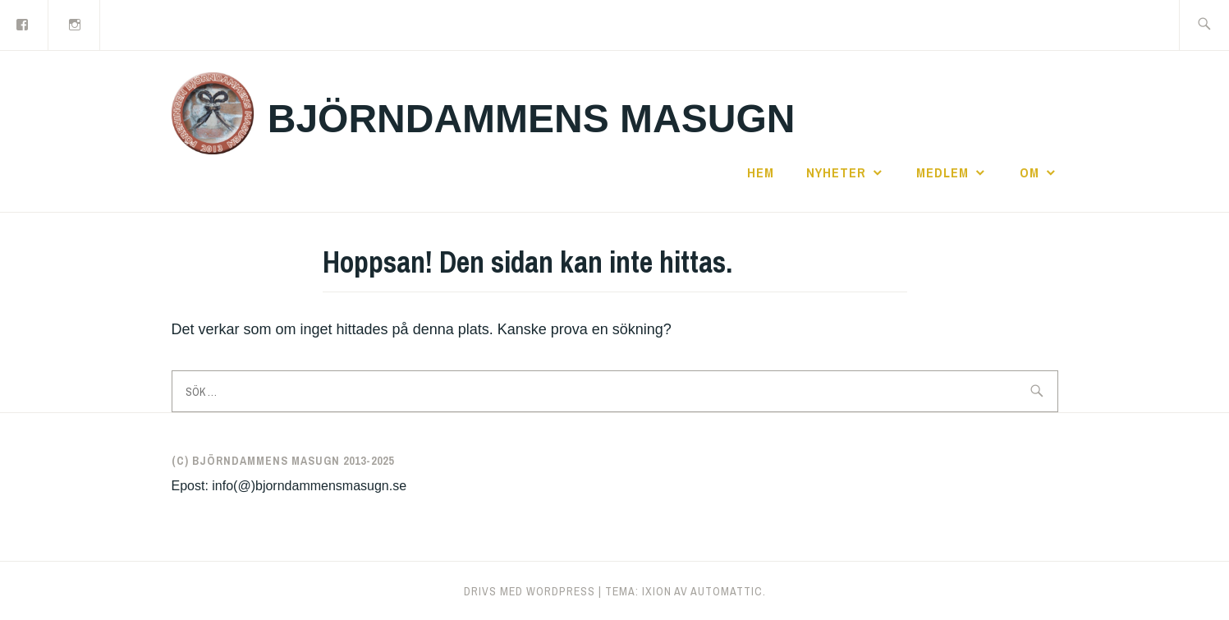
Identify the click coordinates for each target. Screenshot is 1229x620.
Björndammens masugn (532, 118)
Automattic (726, 591)
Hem (760, 172)
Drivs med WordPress (529, 591)
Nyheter (836, 172)
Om (1029, 172)
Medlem (942, 172)
